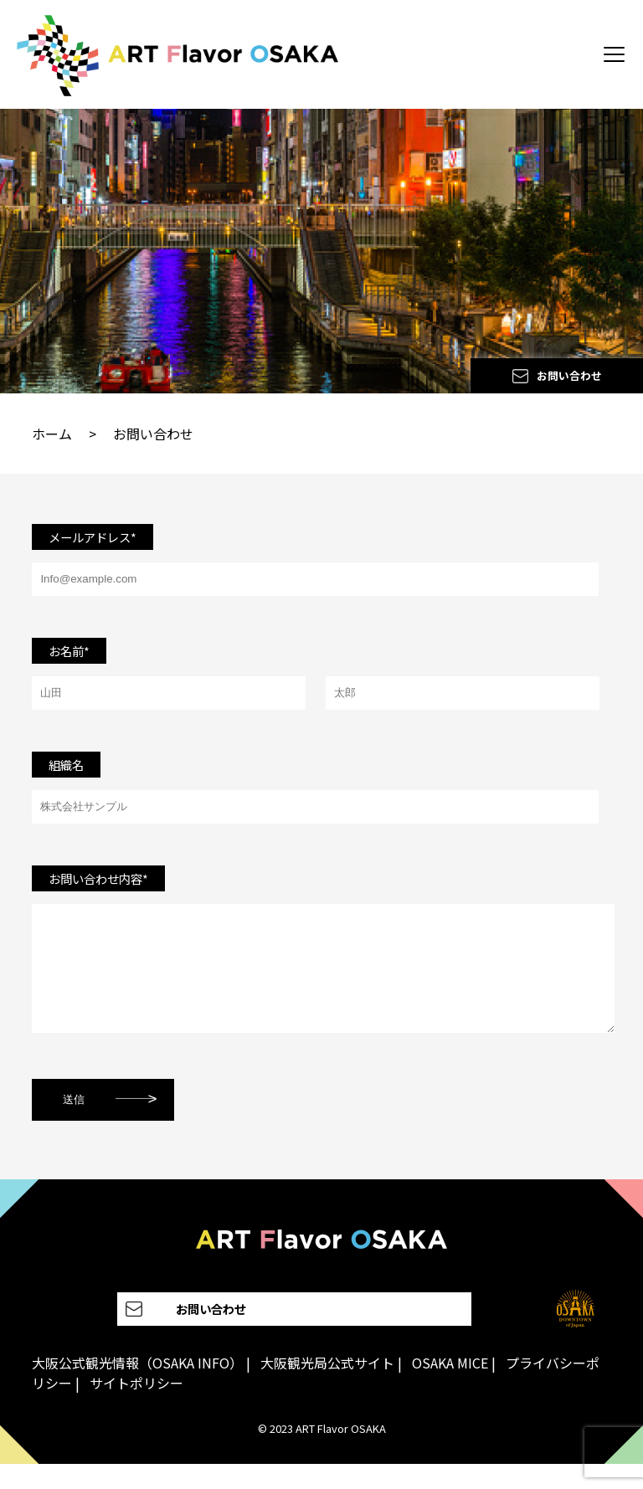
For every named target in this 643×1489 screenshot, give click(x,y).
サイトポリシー (136, 1408)
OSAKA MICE (450, 1388)
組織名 (66, 764)
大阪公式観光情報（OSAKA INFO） (137, 1388)
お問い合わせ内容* (98, 878)
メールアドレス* (92, 537)
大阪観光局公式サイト (327, 1388)
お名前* (69, 651)
